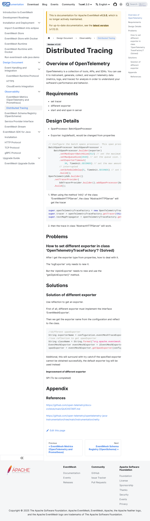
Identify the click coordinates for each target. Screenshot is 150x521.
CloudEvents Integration (20, 86)
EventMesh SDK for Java (17, 131)
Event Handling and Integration (16, 69)
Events (54, 4)
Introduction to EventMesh (18, 12)
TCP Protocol (12, 147)
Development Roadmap (16, 17)
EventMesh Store (14, 33)
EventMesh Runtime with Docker (18, 50)
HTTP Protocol (13, 142)
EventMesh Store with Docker (21, 38)
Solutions (132, 58)
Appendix (132, 72)
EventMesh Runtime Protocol (22, 75)
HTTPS (10, 81)
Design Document (13, 62)
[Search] (136, 4)
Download (33, 4)
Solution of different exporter (136, 65)
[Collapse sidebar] (22, 458)
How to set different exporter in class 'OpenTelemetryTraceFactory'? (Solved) (138, 44)
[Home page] (49, 38)
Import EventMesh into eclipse (22, 28)
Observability (12, 91)
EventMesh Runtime (16, 43)
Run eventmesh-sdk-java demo (22, 57)
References (136, 77)
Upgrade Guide (11, 158)
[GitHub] (115, 4)
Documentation (15, 4)
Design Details (134, 26)
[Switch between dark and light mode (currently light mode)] (121, 4)
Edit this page (55, 430)
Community (68, 4)
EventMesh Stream (15, 126)
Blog (44, 4)
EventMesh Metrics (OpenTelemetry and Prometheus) (17, 99)
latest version (101, 25)
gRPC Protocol (13, 152)
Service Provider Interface (19, 121)
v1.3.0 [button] (86, 4)
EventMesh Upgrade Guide (20, 163)
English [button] (101, 4)
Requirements (134, 22)
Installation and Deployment (18, 22)
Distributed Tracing (17, 107)
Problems (132, 31)
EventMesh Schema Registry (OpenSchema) (21, 115)
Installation (11, 137)
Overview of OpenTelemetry (135, 16)
